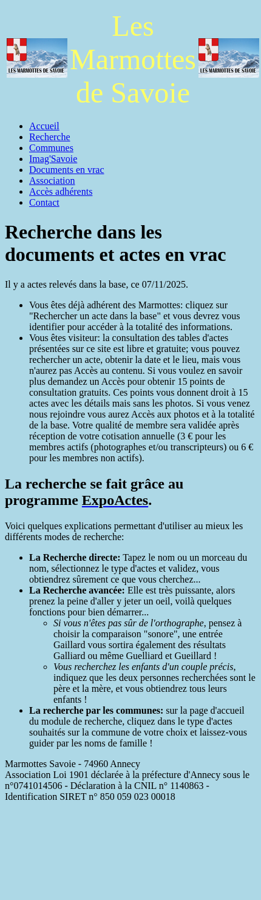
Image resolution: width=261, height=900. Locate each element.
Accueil (44, 126)
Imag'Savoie (53, 159)
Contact (44, 202)
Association (52, 180)
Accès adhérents (60, 191)
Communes (51, 148)
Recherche (49, 137)
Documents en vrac (66, 169)
